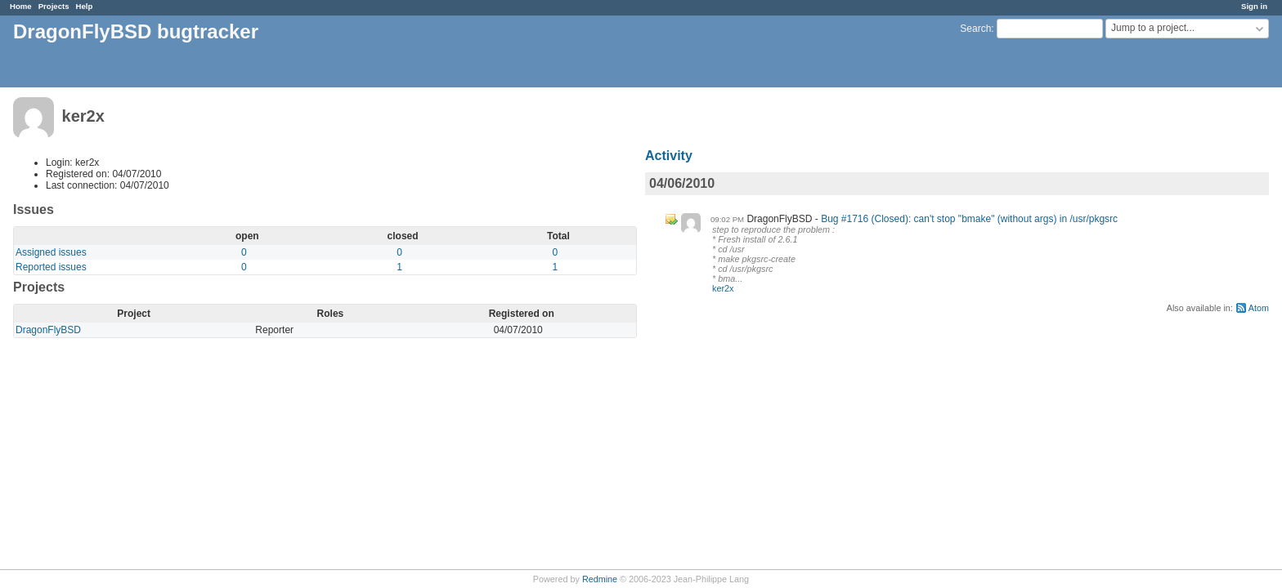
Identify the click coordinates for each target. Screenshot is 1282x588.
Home (21, 6)
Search (975, 28)
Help (84, 6)
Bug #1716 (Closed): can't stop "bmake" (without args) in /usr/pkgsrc (969, 219)
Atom (1258, 308)
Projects (53, 6)
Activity (669, 156)
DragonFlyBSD (48, 330)
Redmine (599, 579)
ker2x (722, 288)
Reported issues (51, 267)
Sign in (1254, 6)
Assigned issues (51, 252)
